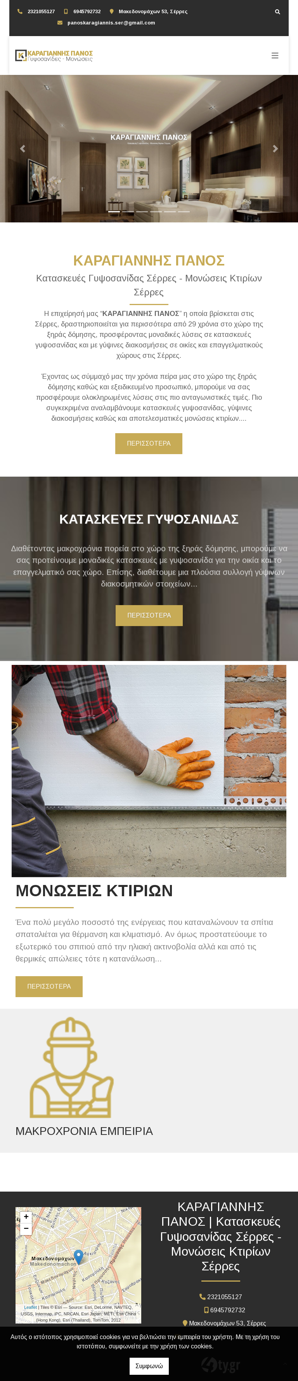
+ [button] (26, 1217)
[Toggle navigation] (275, 55)
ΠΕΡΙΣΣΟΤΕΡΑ (149, 443)
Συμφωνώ (149, 1366)
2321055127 (41, 11)
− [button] (26, 1229)
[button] (22, 148)
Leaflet (30, 1307)
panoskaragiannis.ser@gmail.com (111, 23)
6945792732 (86, 11)
